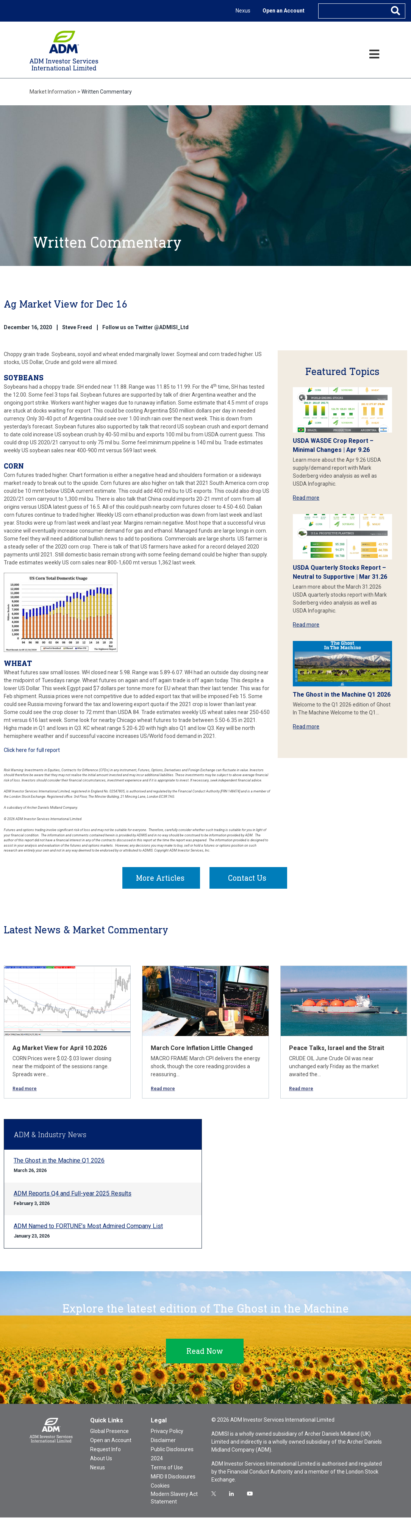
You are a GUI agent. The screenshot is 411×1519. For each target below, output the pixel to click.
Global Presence (109, 1433)
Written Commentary (106, 92)
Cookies (160, 1487)
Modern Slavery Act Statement (174, 1499)
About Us (101, 1460)
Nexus (243, 11)
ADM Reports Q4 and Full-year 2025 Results (72, 1195)
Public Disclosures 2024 (172, 1455)
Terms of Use (167, 1469)
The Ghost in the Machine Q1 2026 (342, 694)
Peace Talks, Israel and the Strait (336, 1049)
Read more (306, 498)
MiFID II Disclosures (173, 1478)
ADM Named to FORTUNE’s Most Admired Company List (88, 1227)
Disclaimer (163, 1442)
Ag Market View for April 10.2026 (60, 1049)
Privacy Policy (167, 1433)
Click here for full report (32, 750)
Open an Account (284, 11)
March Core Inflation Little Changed (202, 1049)
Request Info (105, 1451)
